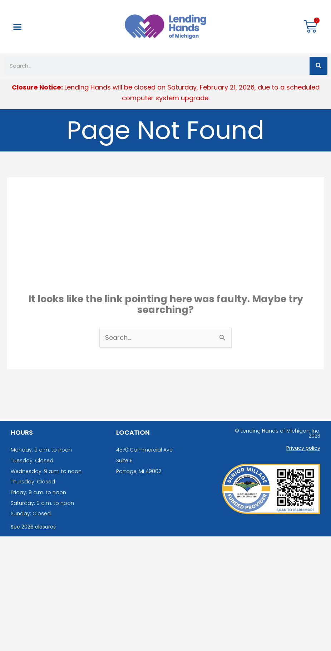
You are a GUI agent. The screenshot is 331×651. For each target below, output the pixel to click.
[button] (17, 27)
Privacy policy (303, 448)
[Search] (318, 66)
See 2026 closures (33, 526)
